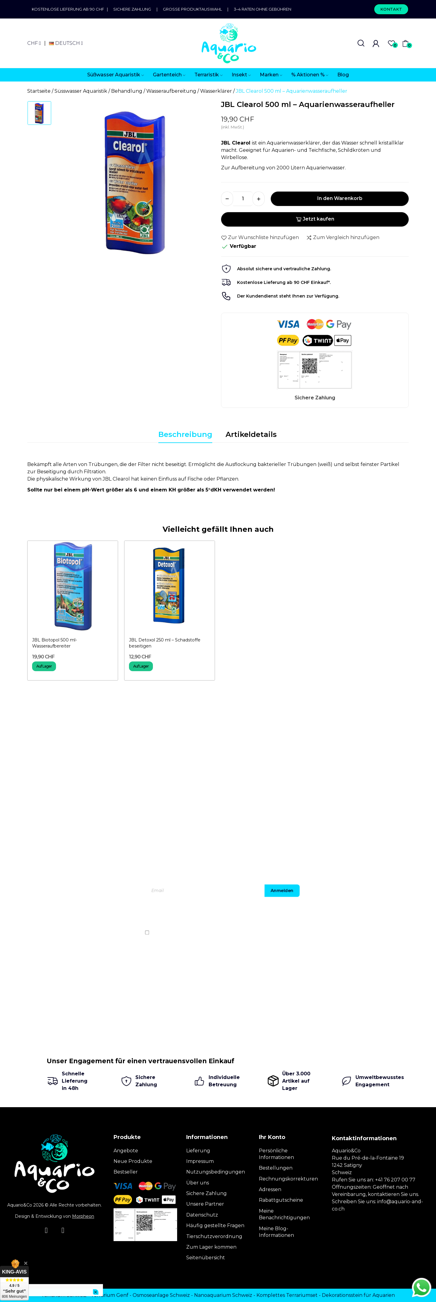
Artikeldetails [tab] (251, 434)
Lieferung (198, 1151)
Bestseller (126, 1172)
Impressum (200, 1161)
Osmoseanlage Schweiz (161, 1295)
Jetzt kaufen (315, 219)
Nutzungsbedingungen (215, 1172)
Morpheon (83, 1216)
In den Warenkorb (339, 198)
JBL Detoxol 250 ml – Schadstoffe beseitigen (164, 643)
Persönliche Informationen (276, 1154)
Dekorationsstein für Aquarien (358, 1295)
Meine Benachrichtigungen (284, 1214)
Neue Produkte (133, 1161)
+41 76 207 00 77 (395, 1180)
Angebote (126, 1151)
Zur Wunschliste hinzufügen (260, 238)
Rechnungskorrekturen (288, 1179)
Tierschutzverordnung (214, 1236)
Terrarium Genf (109, 1295)
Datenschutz (202, 1215)
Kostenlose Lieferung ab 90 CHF (69, 9)
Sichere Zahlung (132, 9)
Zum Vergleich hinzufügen (342, 238)
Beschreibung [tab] (185, 434)
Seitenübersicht (205, 1257)
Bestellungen (275, 1168)
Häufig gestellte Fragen (215, 1225)
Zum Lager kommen (211, 1247)
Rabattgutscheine (281, 1200)
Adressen (270, 1189)
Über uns (197, 1183)
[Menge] (243, 198)
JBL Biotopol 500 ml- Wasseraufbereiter (54, 643)
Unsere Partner (205, 1204)
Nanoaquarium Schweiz (223, 1295)
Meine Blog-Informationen (276, 1232)
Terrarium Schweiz (64, 1295)
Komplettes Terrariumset (287, 1295)
